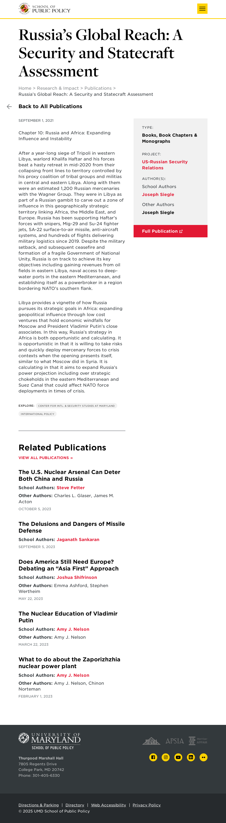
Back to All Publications (50, 106)
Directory (75, 805)
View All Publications (43, 458)
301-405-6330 (46, 775)
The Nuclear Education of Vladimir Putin (67, 617)
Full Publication (160, 231)
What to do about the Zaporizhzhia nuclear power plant (69, 663)
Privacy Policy (147, 805)
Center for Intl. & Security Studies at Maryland (76, 405)
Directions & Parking (38, 805)
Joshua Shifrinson (77, 577)
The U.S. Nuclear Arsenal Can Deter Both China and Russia (69, 475)
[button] (202, 9)
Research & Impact (58, 88)
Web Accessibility (108, 805)
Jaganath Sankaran (78, 539)
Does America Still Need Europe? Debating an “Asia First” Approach (68, 565)
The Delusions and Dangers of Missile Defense (71, 527)
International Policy (37, 414)
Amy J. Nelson (73, 629)
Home (24, 88)
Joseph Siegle (158, 194)
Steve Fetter (71, 487)
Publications (98, 88)
